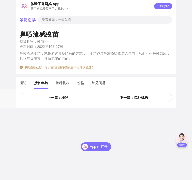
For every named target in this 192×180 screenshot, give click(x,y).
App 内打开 (99, 147)
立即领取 (163, 6)
